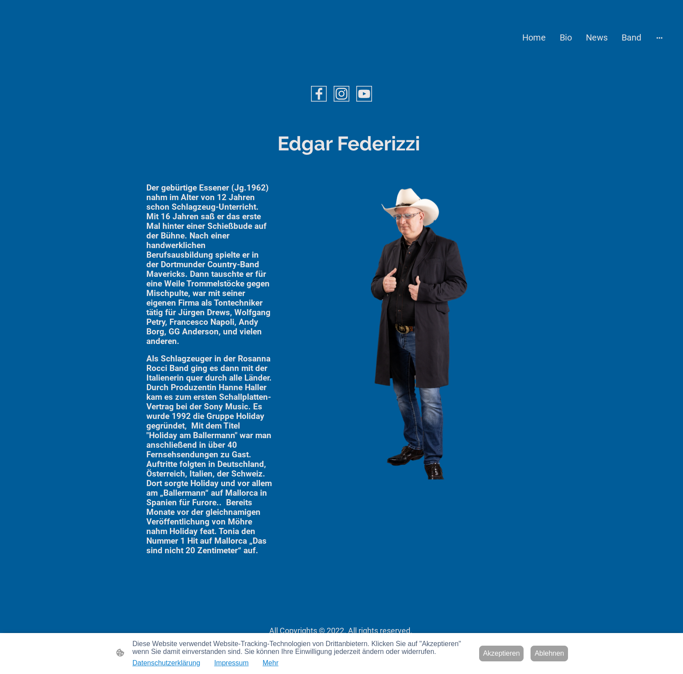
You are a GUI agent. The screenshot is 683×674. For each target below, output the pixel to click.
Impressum (231, 663)
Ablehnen (549, 653)
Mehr (270, 663)
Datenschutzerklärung (166, 663)
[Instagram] (341, 94)
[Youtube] (364, 94)
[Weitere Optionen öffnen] (659, 37)
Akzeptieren (501, 653)
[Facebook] (319, 94)
